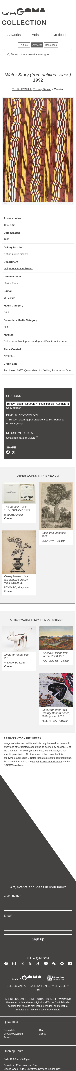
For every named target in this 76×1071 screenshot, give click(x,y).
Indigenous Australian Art (18, 268)
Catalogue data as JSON (20, 437)
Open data (9, 1030)
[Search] (38, 54)
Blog (41, 1030)
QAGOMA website (14, 1033)
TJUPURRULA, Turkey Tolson (31, 89)
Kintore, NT (10, 355)
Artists (36, 35)
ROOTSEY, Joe (50, 661)
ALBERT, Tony (49, 721)
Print (6, 312)
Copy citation (13, 407)
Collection (24, 22)
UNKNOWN (48, 541)
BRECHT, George (14, 514)
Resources (51, 45)
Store (6, 1037)
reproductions (63, 758)
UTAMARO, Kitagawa (16, 587)
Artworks (14, 35)
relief (6, 326)
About (42, 1033)
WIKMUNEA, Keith (14, 662)
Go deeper (60, 35)
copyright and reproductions (47, 761)
